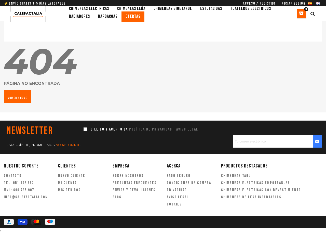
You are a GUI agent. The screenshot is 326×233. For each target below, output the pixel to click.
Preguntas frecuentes (135, 182)
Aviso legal (178, 197)
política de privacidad (150, 129)
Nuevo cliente (71, 175)
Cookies (174, 204)
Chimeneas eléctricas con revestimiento (261, 190)
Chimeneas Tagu (236, 175)
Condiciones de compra (189, 182)
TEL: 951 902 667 (19, 182)
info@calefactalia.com (26, 197)
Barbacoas (107, 16)
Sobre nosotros (128, 175)
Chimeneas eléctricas (89, 8)
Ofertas (133, 16)
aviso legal (187, 129)
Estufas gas (211, 8)
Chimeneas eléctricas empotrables (255, 182)
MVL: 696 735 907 (19, 190)
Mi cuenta (67, 182)
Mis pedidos (69, 190)
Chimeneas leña (131, 8)
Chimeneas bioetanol (173, 8)
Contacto (13, 175)
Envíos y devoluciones (134, 190)
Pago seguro (179, 175)
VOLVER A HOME (17, 98)
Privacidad (177, 190)
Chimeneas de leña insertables (251, 197)
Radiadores (79, 16)
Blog (117, 197)
